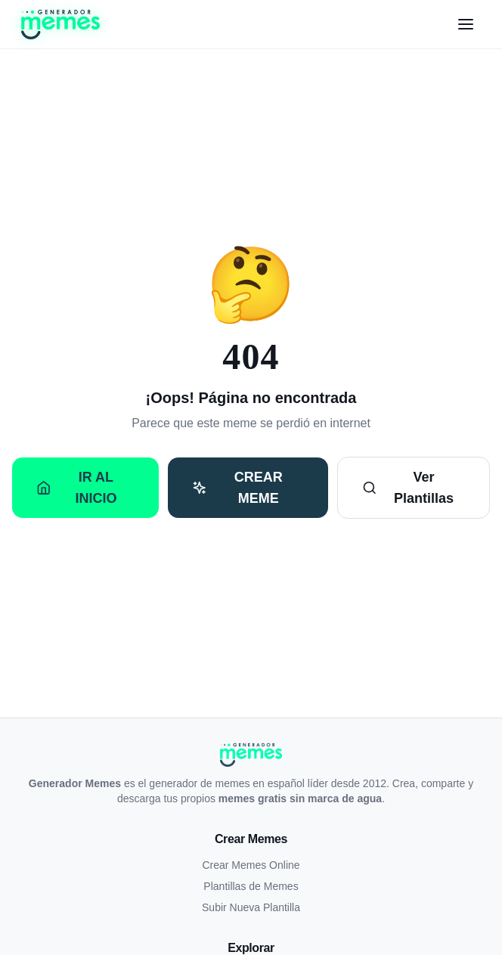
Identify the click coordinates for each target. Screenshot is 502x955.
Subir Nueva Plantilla (251, 907)
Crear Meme (237, 488)
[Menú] (466, 24)
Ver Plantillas (408, 488)
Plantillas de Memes (250, 886)
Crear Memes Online (250, 865)
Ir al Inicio (76, 488)
